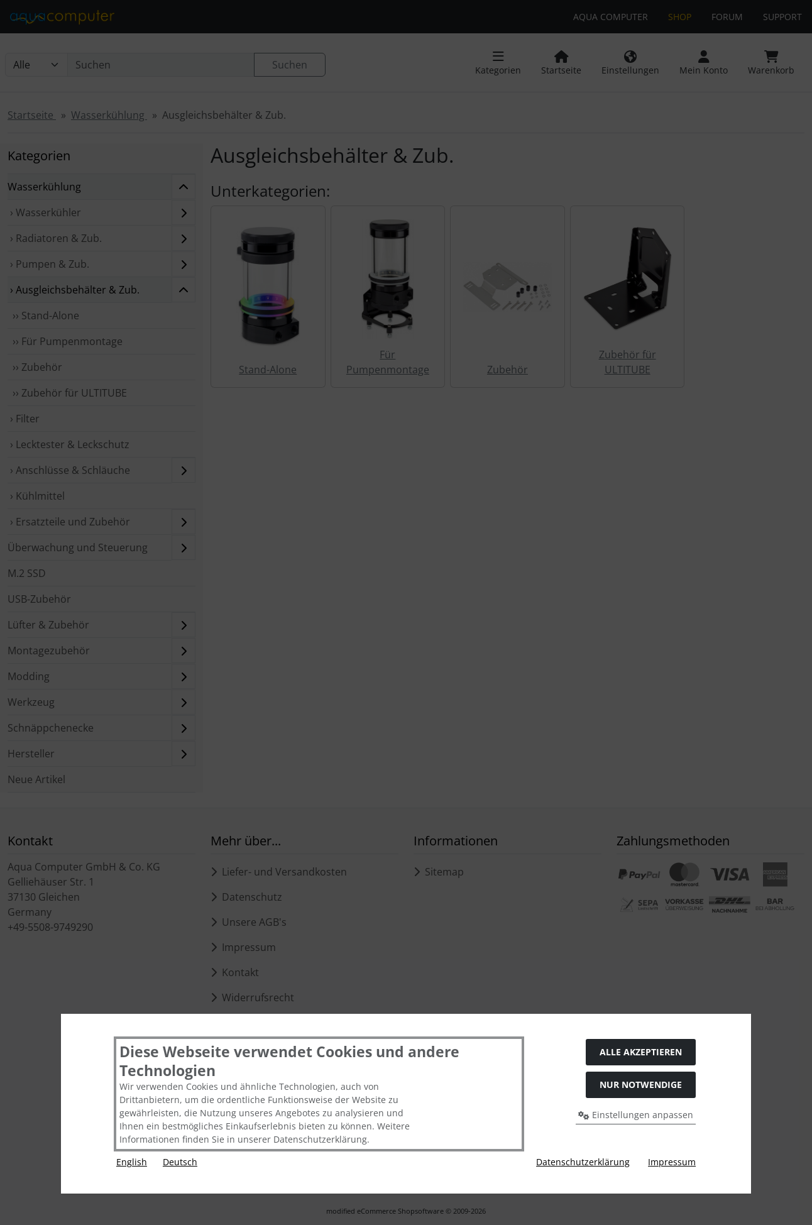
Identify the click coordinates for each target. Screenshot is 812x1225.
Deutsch (180, 1162)
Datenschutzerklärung (583, 1162)
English (131, 1162)
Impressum (672, 1162)
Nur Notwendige (641, 1084)
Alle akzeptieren (641, 1052)
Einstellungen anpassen (635, 1115)
